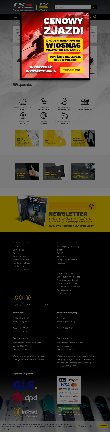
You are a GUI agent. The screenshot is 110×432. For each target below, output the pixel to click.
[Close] (87, 13)
